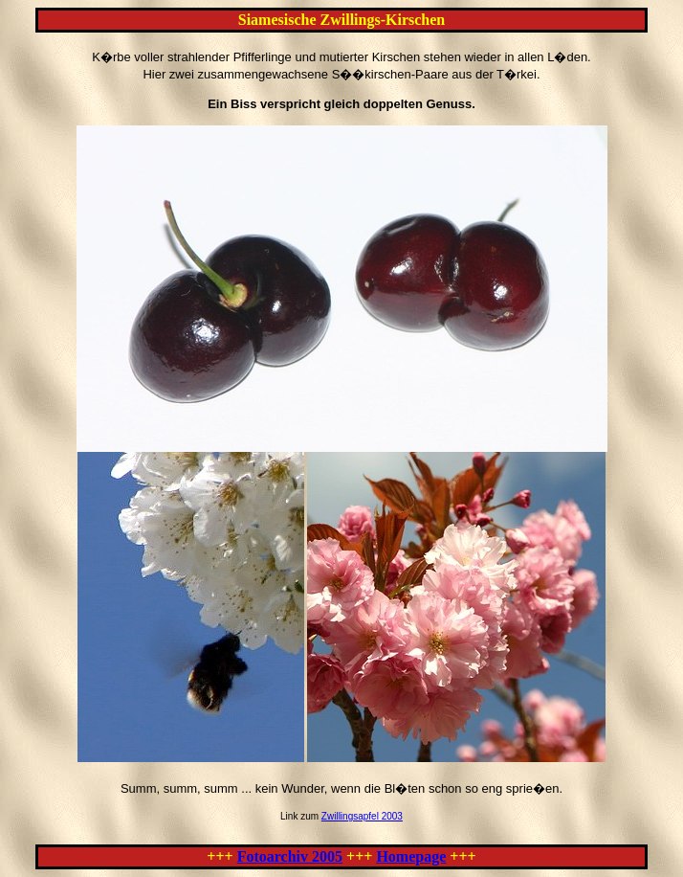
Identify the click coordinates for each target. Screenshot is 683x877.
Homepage (411, 856)
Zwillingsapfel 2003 (362, 816)
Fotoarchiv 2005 (289, 856)
